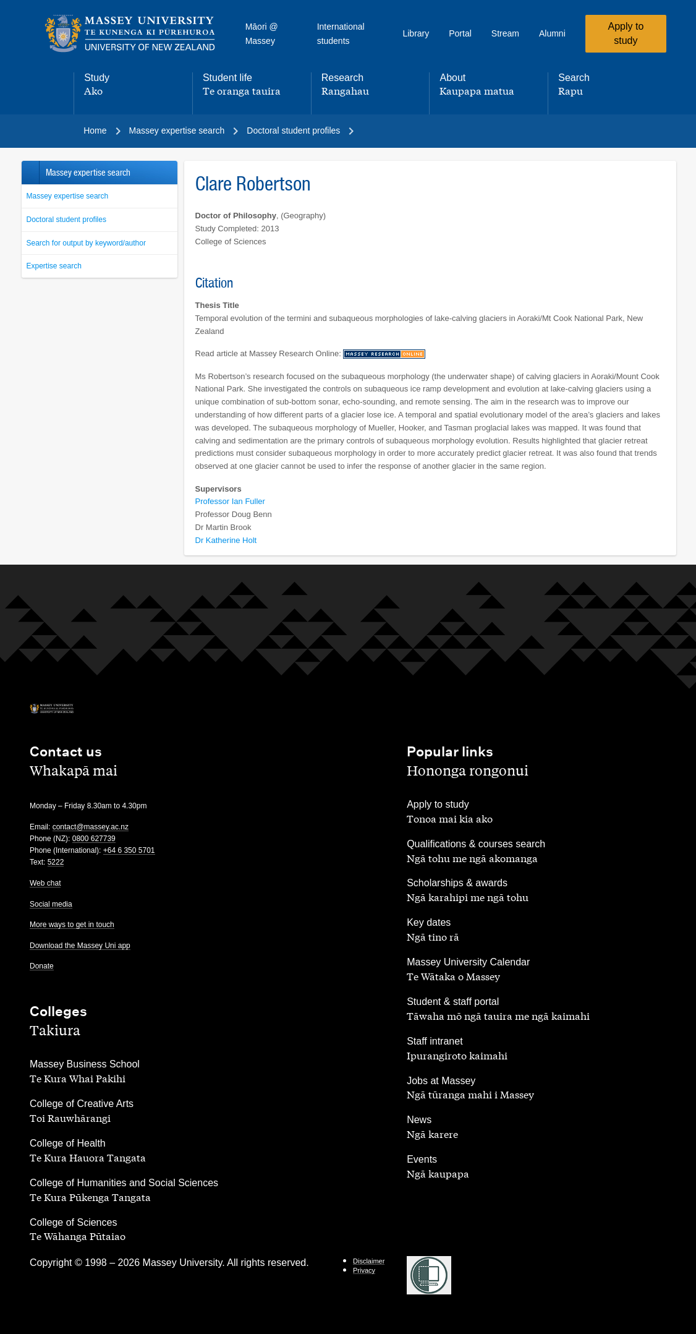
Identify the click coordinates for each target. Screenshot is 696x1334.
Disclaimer (368, 1261)
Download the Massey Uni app (80, 945)
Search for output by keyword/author (86, 243)
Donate (42, 966)
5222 (56, 862)
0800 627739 (94, 838)
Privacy (364, 1270)
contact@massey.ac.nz (91, 827)
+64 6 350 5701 (129, 850)
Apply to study (625, 33)
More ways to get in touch (72, 924)
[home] (130, 34)
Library (415, 33)
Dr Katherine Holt (226, 540)
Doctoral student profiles (66, 219)
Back (30, 172)
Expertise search (54, 266)
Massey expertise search (68, 196)
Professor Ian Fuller (230, 501)
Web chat (45, 883)
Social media (51, 904)
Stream (505, 33)
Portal (460, 33)
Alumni (552, 33)
